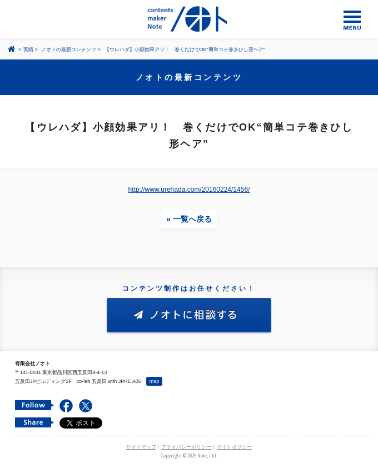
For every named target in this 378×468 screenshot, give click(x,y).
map (155, 381)
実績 (28, 49)
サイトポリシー (234, 447)
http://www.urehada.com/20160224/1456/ (189, 189)
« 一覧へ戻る (189, 219)
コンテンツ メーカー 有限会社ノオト (189, 19)
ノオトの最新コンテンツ (68, 49)
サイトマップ (141, 447)
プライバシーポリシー (186, 447)
